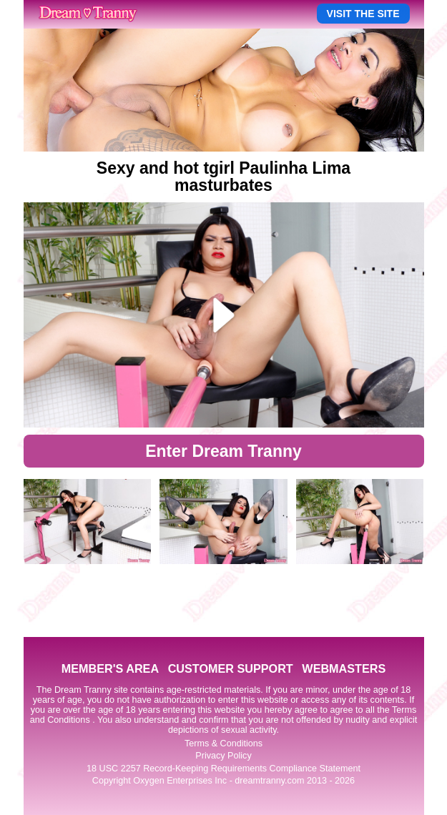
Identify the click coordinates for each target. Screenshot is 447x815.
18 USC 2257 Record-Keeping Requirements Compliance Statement (223, 769)
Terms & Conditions (223, 744)
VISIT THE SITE (363, 13)
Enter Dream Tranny (223, 451)
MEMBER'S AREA (110, 668)
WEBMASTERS (343, 668)
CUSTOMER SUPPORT (230, 668)
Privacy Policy (223, 756)
